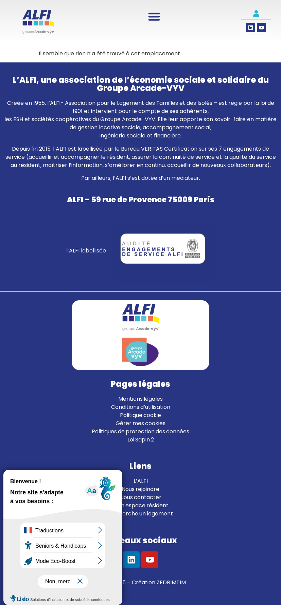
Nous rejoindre (140, 489)
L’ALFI (141, 481)
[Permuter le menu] (154, 16)
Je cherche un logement (140, 513)
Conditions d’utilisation (140, 407)
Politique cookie (140, 415)
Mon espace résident (141, 505)
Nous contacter (140, 497)
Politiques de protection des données (140, 431)
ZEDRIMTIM (171, 582)
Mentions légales (140, 399)
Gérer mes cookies (140, 423)
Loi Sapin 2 (140, 439)
